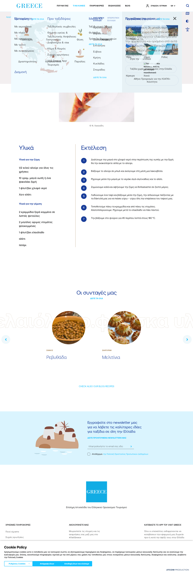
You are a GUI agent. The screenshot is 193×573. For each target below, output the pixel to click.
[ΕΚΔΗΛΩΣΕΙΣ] (114, 5)
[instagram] (81, 546)
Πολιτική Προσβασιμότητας (19, 554)
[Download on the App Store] (154, 546)
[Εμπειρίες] (25, 17)
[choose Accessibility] (188, 29)
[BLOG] (127, 5)
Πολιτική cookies (74, 570)
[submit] (131, 446)
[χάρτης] (187, 13)
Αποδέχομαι (117, 454)
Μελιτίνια (111, 357)
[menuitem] (63, 5)
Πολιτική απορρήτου (45, 570)
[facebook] (72, 546)
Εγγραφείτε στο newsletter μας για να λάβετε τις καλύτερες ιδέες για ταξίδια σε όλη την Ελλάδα (114, 426)
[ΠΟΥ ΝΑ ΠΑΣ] (63, 5)
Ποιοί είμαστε (12, 531)
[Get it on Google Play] (154, 554)
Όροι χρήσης (61, 570)
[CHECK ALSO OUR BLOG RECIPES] (96, 386)
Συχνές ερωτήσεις (15, 537)
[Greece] (29, 5)
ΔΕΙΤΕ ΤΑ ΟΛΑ (96, 298)
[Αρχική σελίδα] (12, 17)
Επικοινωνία (11, 548)
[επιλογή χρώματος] (187, 21)
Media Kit (10, 543)
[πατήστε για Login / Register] (156, 6)
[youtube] (99, 546)
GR (172, 6)
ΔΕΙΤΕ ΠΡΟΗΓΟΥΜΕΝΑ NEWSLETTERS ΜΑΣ (106, 438)
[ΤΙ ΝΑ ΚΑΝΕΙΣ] (79, 5)
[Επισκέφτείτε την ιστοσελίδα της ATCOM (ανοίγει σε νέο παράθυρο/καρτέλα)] (176, 570)
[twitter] (90, 546)
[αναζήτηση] (187, 6)
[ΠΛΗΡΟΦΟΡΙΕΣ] (97, 5)
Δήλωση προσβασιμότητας (19, 559)
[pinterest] (72, 554)
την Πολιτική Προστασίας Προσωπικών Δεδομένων (125, 454)
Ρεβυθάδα (56, 357)
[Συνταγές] (50, 17)
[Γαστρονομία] (37, 17)
